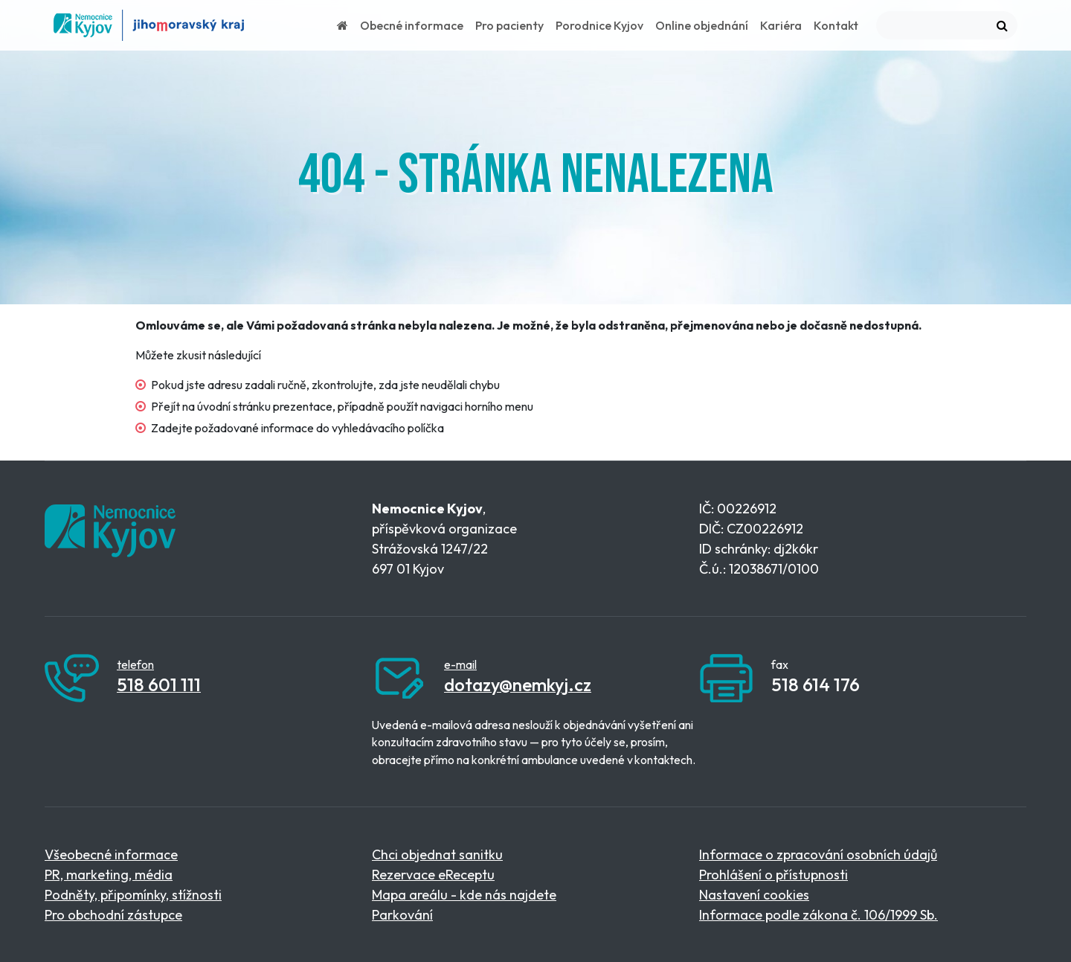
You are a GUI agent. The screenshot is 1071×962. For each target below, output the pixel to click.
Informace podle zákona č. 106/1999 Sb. (818, 914)
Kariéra (781, 25)
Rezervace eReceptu (433, 874)
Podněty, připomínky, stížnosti (133, 894)
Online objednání (701, 25)
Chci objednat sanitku (437, 854)
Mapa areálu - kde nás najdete (464, 894)
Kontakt (836, 25)
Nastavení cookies (754, 894)
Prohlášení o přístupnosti (773, 874)
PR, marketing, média (109, 874)
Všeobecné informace (111, 854)
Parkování (402, 914)
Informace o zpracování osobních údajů (818, 854)
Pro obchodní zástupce (113, 914)
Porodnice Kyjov (599, 25)
